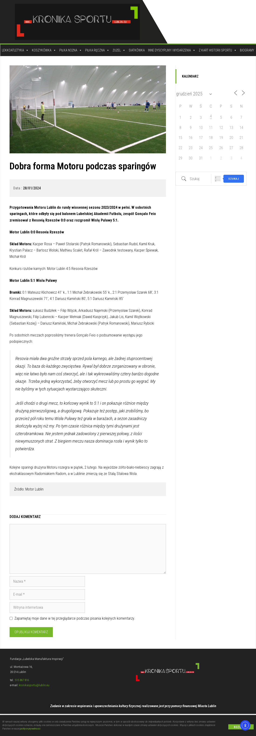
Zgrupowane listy (218, 179)
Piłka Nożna (70, 50)
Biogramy (247, 50)
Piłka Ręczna (97, 50)
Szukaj (233, 178)
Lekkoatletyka (15, 50)
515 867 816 (22, 680)
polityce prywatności (30, 730)
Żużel (119, 50)
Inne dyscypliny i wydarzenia (171, 50)
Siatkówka (137, 50)
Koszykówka (44, 50)
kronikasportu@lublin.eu (34, 685)
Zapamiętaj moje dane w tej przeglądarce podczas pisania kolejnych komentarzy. (74, 618)
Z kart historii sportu (218, 50)
